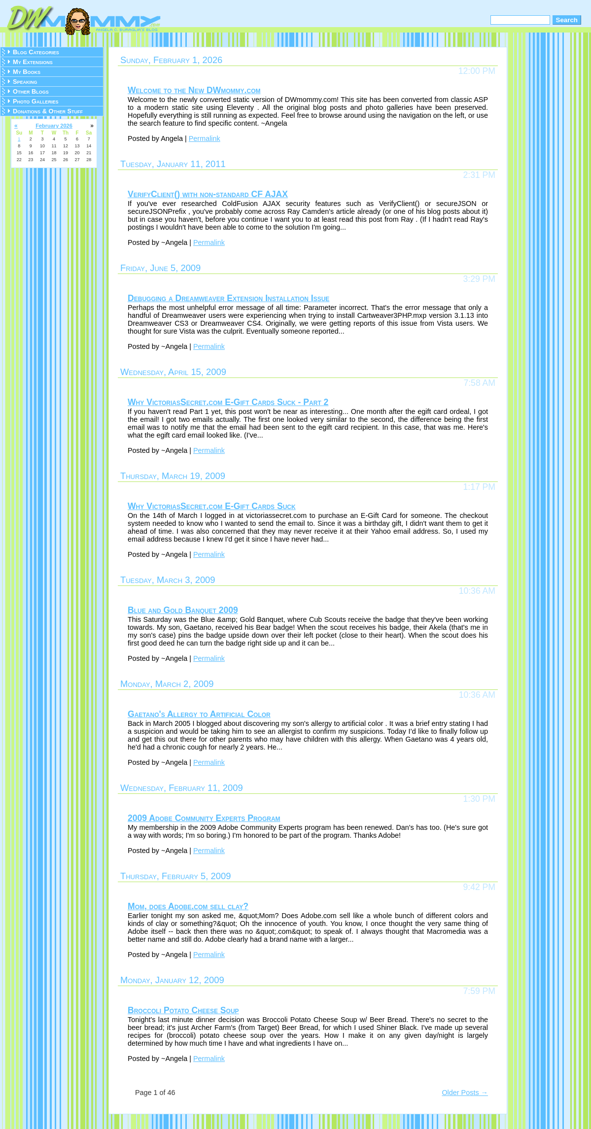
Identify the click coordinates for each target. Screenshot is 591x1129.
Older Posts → (465, 1092)
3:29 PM (479, 279)
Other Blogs (31, 91)
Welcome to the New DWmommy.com (194, 90)
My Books (26, 71)
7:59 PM (479, 991)
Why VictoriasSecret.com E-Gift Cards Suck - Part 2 (228, 402)
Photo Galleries (35, 101)
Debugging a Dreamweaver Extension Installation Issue (228, 298)
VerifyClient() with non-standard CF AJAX (208, 194)
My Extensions (33, 62)
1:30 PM (479, 799)
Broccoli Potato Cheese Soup (183, 1010)
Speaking (25, 81)
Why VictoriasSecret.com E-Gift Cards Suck (212, 506)
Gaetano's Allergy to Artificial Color (199, 714)
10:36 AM (477, 591)
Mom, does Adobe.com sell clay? (188, 906)
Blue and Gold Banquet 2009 (183, 610)
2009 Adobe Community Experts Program (204, 818)
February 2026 (53, 126)
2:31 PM (479, 175)
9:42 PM (479, 887)
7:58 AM (479, 383)
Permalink (204, 138)
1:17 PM (479, 487)
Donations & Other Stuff (48, 111)
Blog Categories (36, 52)
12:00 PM (476, 71)
